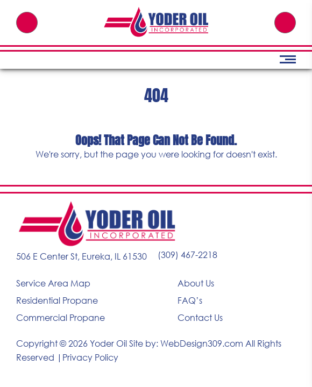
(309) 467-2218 (27, 22)
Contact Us (200, 317)
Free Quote (285, 22)
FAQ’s (190, 300)
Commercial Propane (60, 317)
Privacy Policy (90, 357)
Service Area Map (53, 283)
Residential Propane (57, 300)
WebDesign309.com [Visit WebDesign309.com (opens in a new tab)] (201, 343)
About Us (196, 283)
